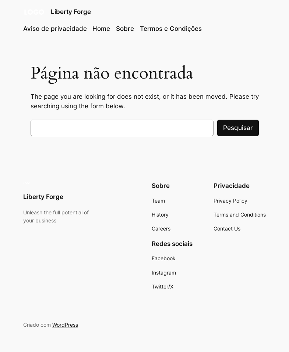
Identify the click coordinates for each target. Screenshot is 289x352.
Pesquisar (238, 127)
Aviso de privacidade (55, 28)
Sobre (125, 28)
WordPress (65, 325)
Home (101, 28)
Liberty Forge (71, 11)
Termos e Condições (171, 28)
